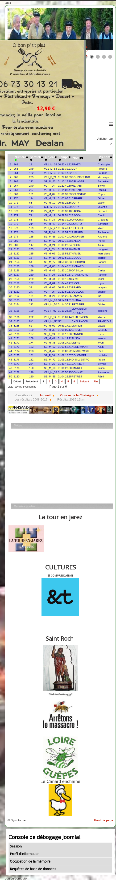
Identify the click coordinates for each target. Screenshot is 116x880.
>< (115, 49)
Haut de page (103, 820)
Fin (96, 381)
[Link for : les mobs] (60, 29)
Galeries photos (24, 506)
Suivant (84, 381)
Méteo (18, 425)
